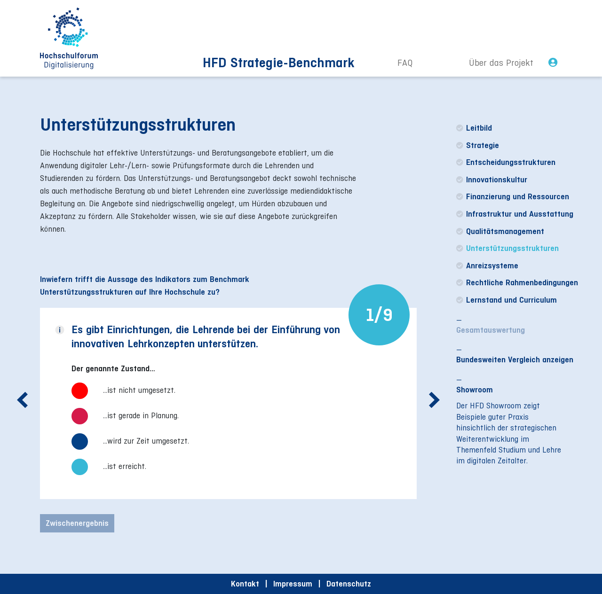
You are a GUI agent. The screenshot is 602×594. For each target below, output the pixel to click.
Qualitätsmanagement (500, 231)
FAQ (404, 63)
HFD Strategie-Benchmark (279, 62)
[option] (228, 407)
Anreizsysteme (487, 265)
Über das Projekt (501, 63)
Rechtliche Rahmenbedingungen (517, 282)
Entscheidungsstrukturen (505, 162)
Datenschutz (348, 583)
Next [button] (434, 406)
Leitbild (474, 128)
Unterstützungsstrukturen (507, 248)
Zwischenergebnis (77, 523)
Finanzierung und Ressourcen (512, 196)
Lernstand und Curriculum (506, 300)
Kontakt (245, 583)
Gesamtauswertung (490, 330)
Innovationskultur (491, 179)
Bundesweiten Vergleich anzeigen (514, 359)
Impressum (292, 583)
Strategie (477, 145)
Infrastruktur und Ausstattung (514, 214)
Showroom (474, 389)
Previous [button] (22, 406)
